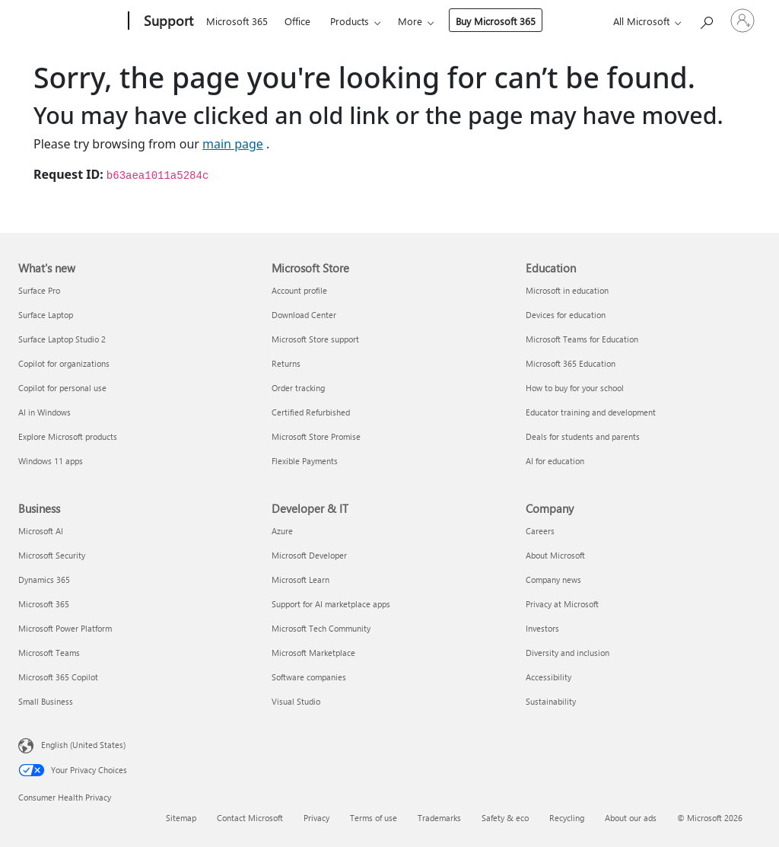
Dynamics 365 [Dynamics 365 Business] (44, 579)
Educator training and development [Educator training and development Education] (591, 412)
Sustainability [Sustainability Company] (551, 701)
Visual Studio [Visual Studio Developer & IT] (296, 701)
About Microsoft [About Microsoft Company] (555, 555)
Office (297, 20)
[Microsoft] (70, 21)
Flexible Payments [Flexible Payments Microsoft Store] (305, 460)
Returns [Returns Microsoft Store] (286, 363)
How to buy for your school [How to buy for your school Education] (575, 387)
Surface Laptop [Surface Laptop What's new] (45, 314)
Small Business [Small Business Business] (45, 701)
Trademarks (439, 817)
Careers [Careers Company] (540, 531)
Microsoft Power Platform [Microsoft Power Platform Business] (65, 628)
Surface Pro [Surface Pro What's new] (39, 290)
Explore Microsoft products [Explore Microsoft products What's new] (67, 436)
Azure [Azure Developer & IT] (282, 531)
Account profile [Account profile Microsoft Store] (299, 290)
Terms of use (373, 817)
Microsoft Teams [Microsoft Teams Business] (49, 652)
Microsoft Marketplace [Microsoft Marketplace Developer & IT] (313, 652)
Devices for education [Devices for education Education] (566, 314)
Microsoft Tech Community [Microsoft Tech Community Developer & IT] (321, 628)
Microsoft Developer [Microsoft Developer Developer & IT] (309, 555)
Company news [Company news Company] (553, 579)
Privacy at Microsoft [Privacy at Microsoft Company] (562, 604)
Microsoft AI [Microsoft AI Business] (40, 531)
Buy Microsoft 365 (496, 20)
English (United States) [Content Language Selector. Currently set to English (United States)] (83, 744)
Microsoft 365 (237, 20)
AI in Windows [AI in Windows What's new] (44, 412)
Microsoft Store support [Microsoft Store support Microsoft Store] (315, 339)
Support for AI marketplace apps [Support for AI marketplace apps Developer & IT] (331, 604)
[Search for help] (706, 19)
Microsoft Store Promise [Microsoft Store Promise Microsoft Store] (316, 436)
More (410, 20)
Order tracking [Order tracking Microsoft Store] (298, 387)
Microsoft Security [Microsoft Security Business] (51, 555)
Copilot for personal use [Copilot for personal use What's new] (62, 387)
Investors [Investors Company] (542, 628)
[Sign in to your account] (742, 20)
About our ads (631, 817)
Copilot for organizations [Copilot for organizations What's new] (64, 363)
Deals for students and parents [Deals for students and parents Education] (583, 436)
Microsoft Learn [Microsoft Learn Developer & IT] (300, 579)
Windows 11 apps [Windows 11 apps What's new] (50, 460)
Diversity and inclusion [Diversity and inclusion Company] (567, 652)
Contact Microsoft (250, 817)
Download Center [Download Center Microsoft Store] (304, 314)
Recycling (566, 817)
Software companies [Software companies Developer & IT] (309, 677)
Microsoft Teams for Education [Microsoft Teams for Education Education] (582, 339)
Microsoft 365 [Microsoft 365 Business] (43, 604)
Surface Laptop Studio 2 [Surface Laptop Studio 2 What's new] (62, 339)
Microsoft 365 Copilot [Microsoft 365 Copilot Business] (58, 677)
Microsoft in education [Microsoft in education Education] (567, 290)
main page (232, 143)
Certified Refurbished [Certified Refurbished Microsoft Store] (311, 412)
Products (349, 20)
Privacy (316, 817)
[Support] (167, 21)
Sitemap (181, 817)
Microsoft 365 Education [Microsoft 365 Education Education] (570, 363)
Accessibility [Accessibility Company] (548, 677)
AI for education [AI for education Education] (555, 460)
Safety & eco (505, 817)
